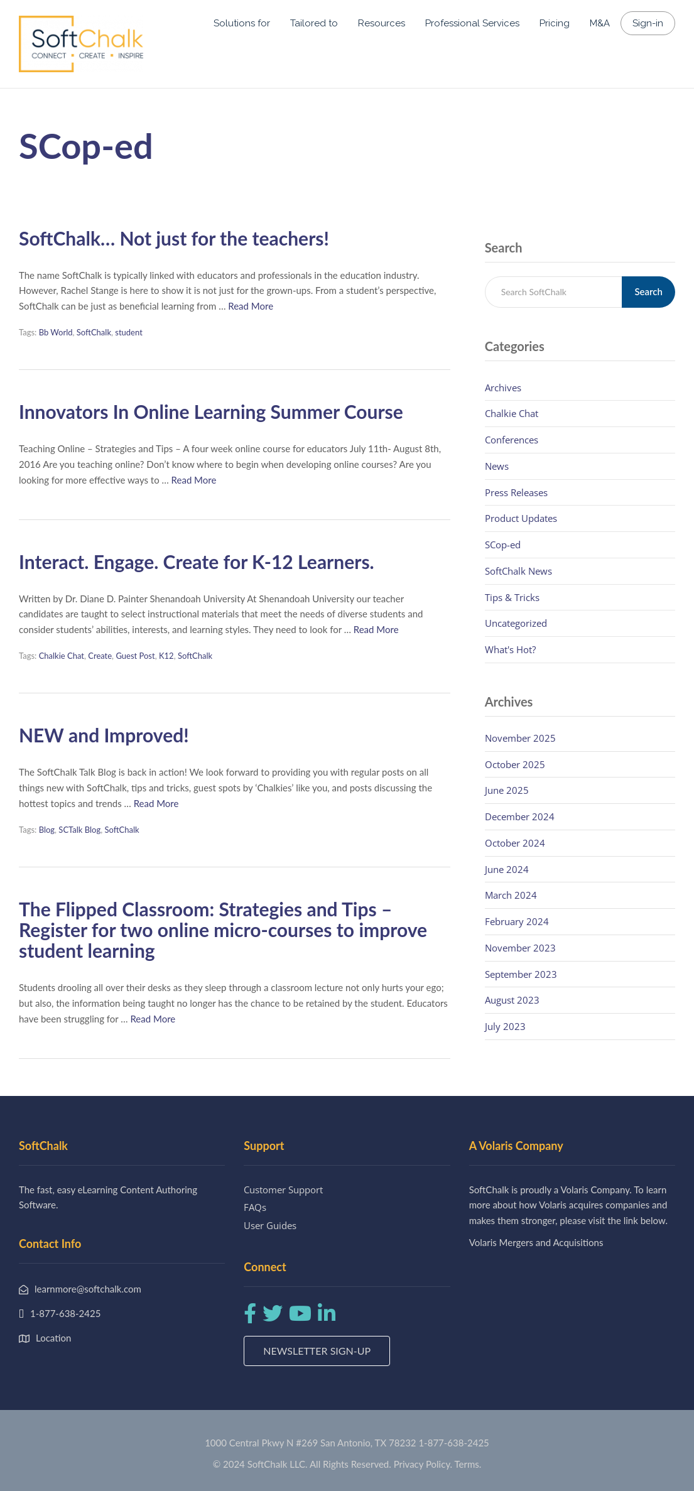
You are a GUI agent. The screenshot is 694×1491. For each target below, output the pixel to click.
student (129, 332)
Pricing (554, 23)
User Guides (270, 1225)
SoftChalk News (518, 571)
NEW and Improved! (104, 735)
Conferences (511, 439)
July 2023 (505, 1026)
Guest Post (135, 656)
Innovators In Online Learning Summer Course (211, 411)
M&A (600, 23)
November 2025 (520, 738)
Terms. (468, 1464)
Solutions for (242, 23)
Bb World (56, 332)
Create (100, 656)
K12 (166, 656)
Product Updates (521, 518)
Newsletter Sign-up (317, 1351)
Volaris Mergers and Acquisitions (536, 1242)
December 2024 (520, 816)
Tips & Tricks (512, 597)
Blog (47, 830)
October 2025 (515, 764)
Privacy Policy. (423, 1464)
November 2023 (520, 947)
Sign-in (647, 23)
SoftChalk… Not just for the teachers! (174, 238)
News (497, 466)
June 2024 (507, 869)
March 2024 (511, 895)
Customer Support (283, 1189)
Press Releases (516, 492)
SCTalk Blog (79, 830)
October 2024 (515, 843)
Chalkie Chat (61, 656)
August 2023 (512, 1000)
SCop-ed (503, 544)
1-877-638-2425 (453, 1442)
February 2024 (517, 921)
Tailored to (314, 23)
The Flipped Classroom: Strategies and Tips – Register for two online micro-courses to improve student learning (223, 929)
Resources (381, 23)
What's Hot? (510, 649)
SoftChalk (94, 332)
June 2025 (507, 790)
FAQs (255, 1207)
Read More (250, 306)
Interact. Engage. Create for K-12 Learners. (196, 561)
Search (648, 291)
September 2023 (521, 974)
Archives (503, 387)
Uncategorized (516, 623)
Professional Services (472, 23)
